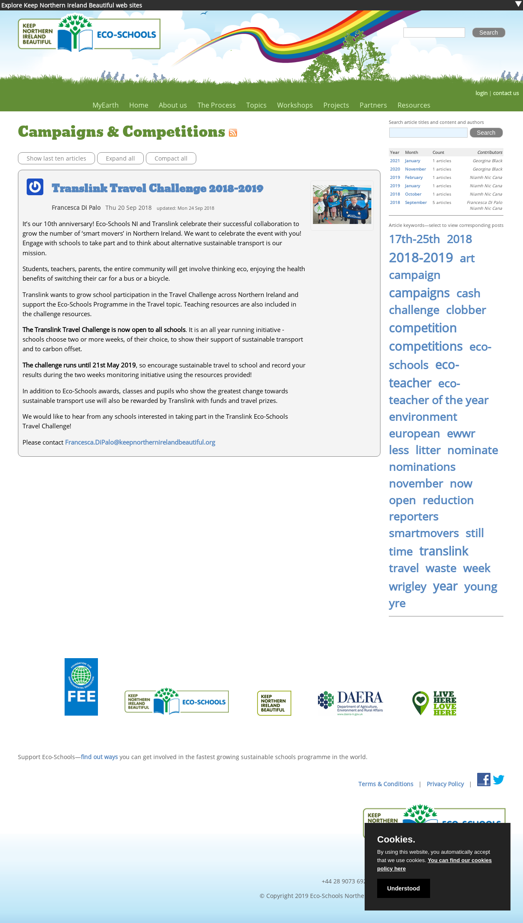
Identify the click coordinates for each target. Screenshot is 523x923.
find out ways (99, 757)
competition (423, 327)
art (467, 258)
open (402, 500)
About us (173, 105)
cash (468, 293)
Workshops (295, 105)
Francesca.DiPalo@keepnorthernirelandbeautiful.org (140, 442)
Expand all (120, 158)
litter (427, 450)
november (416, 483)
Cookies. (396, 839)
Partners (373, 105)
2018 (459, 238)
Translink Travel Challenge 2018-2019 (157, 188)
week (476, 568)
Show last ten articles (56, 158)
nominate (472, 450)
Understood (403, 888)
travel (404, 568)
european (414, 433)
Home (138, 105)
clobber (466, 309)
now (461, 483)
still (474, 533)
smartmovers (424, 533)
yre (397, 603)
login (481, 93)
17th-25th (414, 238)
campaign (414, 274)
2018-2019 (421, 257)
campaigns (419, 292)
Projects (336, 105)
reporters (413, 516)
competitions (426, 346)
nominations (422, 466)
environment (423, 416)
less (399, 450)
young (480, 586)
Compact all (171, 158)
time (401, 551)
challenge (414, 309)
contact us (506, 93)
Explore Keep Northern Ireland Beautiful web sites (71, 5)
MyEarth (106, 105)
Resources (414, 105)
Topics (256, 105)
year (445, 586)
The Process (217, 105)
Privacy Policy (445, 784)
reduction (448, 500)
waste (440, 568)
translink (443, 551)
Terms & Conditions (385, 784)
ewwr (461, 433)
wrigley (407, 586)
